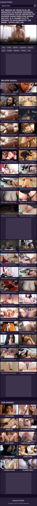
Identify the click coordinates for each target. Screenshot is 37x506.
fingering (16, 50)
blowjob (15, 47)
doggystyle (23, 47)
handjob (9, 50)
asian (3, 47)
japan (3, 50)
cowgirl (9, 47)
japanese (30, 47)
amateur (23, 50)
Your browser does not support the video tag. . (18, 35)
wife (29, 50)
